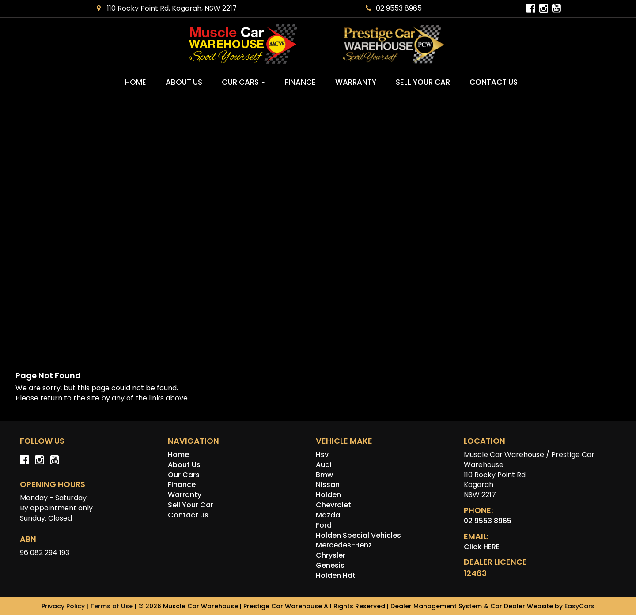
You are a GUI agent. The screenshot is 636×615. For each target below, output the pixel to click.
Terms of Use (112, 606)
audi (324, 465)
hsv (322, 454)
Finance (300, 82)
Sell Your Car (423, 82)
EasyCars (579, 606)
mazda (328, 515)
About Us (184, 82)
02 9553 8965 (394, 8)
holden (328, 495)
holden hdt (336, 575)
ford (324, 525)
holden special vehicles (358, 535)
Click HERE (482, 547)
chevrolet (333, 505)
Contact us (493, 82)
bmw (324, 475)
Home (135, 82)
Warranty (355, 82)
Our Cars (243, 82)
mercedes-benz (344, 545)
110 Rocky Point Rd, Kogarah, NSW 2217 (167, 8)
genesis (330, 565)
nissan (328, 484)
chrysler (330, 555)
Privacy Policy (64, 606)
